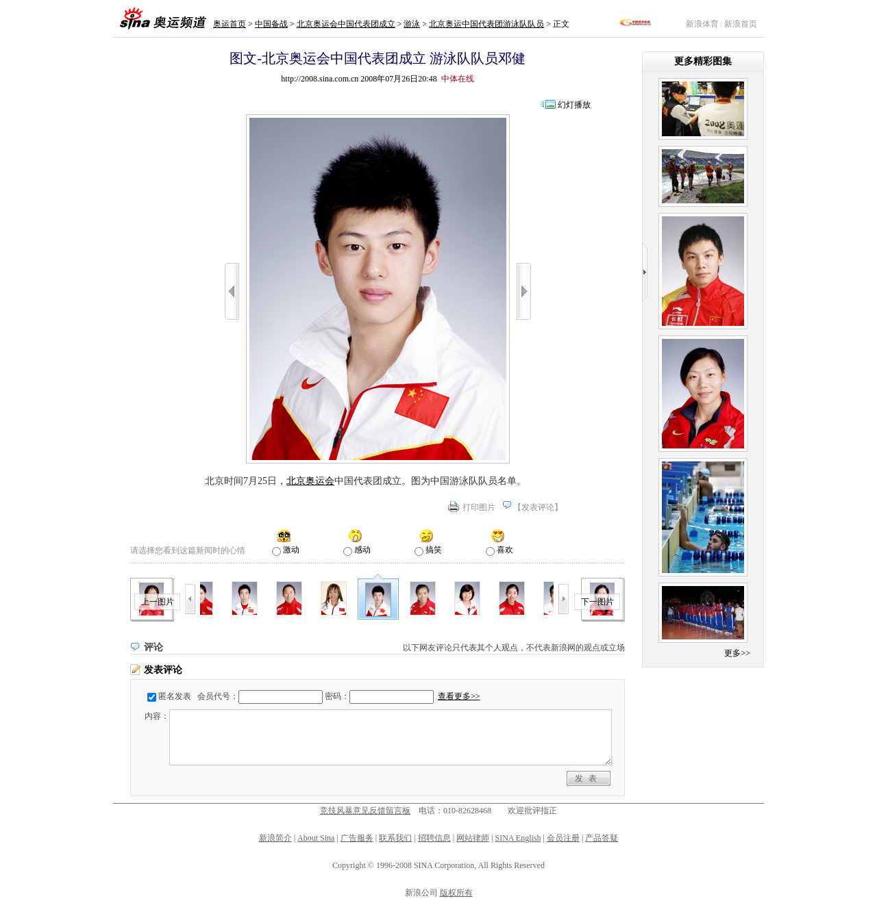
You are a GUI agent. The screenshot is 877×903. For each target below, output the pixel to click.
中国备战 (271, 24)
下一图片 (597, 602)
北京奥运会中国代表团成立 (346, 24)
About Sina (315, 838)
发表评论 (537, 507)
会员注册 (563, 838)
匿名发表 (174, 696)
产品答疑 (601, 838)
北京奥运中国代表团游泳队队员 (486, 24)
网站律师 (472, 838)
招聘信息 (434, 838)
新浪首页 (740, 24)
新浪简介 (275, 838)
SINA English (518, 838)
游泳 (412, 24)
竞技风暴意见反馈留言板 (365, 810)
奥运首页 (229, 24)
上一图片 (157, 602)
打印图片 (478, 507)
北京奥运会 (310, 481)
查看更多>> (459, 696)
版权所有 (456, 893)
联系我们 (395, 838)
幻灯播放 (574, 105)
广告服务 (357, 838)
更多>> (737, 653)
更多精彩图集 (703, 61)
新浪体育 (702, 24)
